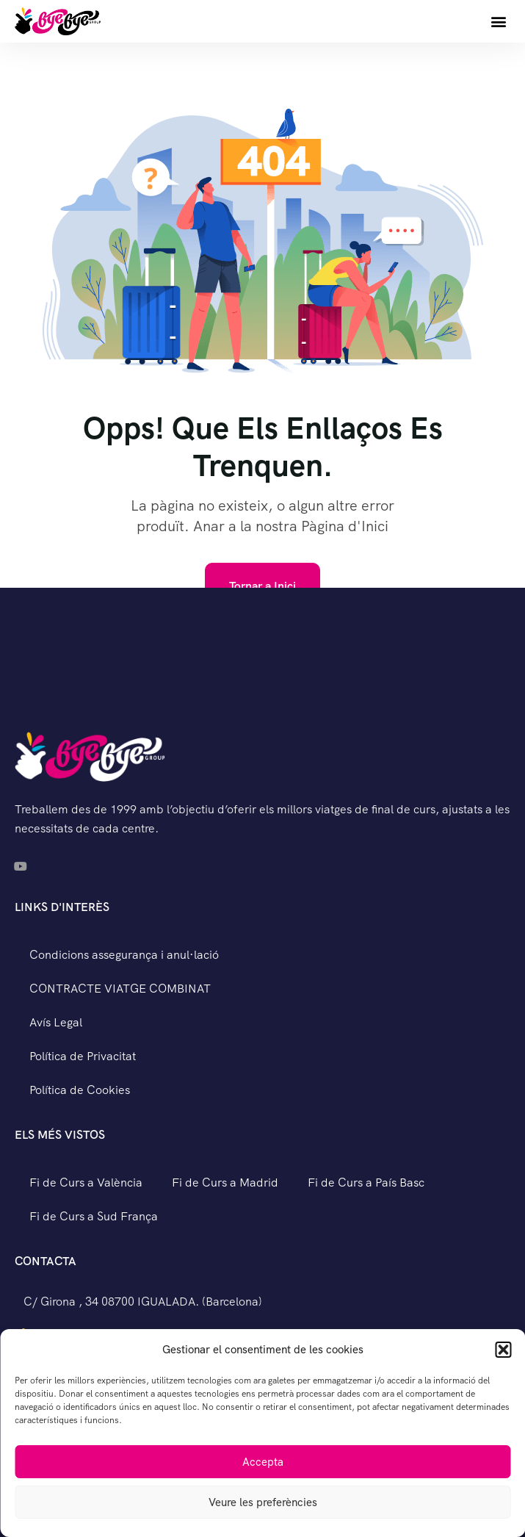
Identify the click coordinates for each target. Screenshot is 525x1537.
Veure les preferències (263, 1502)
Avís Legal (55, 1022)
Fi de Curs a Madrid (225, 1182)
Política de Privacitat (82, 1056)
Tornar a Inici (262, 586)
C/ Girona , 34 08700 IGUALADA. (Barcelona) (142, 1301)
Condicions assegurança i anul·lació (124, 954)
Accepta (262, 1462)
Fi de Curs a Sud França (93, 1216)
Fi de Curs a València (85, 1182)
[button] (503, 1349)
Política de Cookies (79, 1090)
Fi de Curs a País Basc (366, 1182)
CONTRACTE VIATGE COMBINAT (120, 988)
